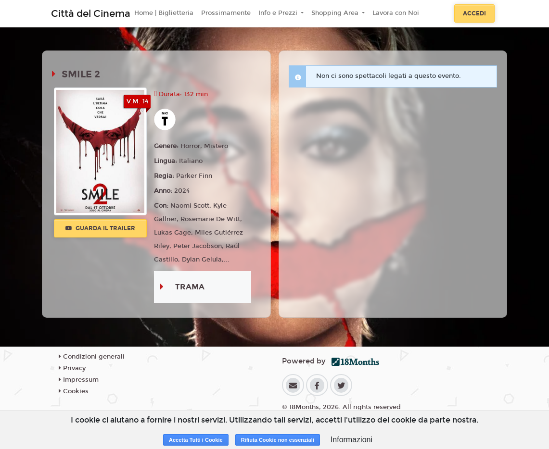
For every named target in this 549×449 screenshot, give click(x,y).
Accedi (474, 13)
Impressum (79, 380)
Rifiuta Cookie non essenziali (277, 440)
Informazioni (351, 440)
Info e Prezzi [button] (278, 13)
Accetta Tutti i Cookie (196, 440)
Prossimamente (226, 13)
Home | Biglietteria (163, 13)
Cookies (74, 391)
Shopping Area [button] (335, 13)
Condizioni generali (92, 357)
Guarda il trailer (100, 228)
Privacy (72, 368)
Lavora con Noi (395, 13)
